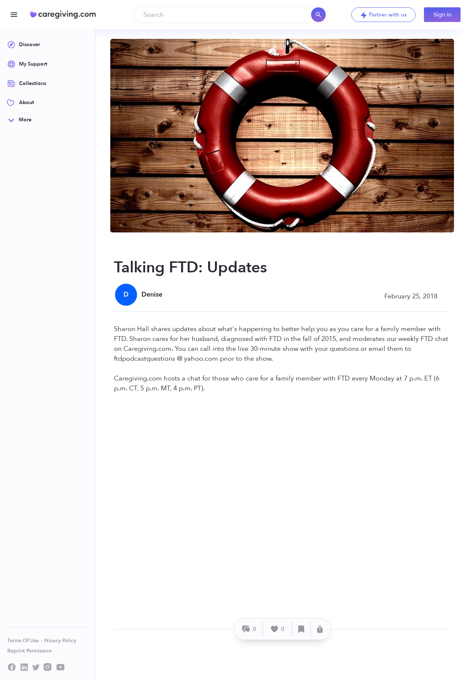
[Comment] (249, 628)
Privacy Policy (60, 640)
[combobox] (230, 14)
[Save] (301, 628)
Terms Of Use (25, 640)
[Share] (320, 628)
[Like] (277, 628)
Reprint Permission (29, 650)
